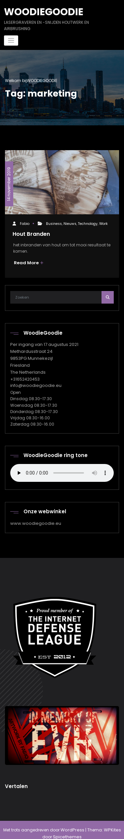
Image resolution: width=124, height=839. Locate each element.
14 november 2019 (8, 180)
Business (54, 222)
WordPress (68, 823)
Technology (87, 222)
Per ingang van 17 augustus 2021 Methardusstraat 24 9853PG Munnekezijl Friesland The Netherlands (43, 354)
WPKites (106, 823)
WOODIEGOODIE (41, 11)
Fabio (24, 222)
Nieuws (69, 222)
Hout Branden (31, 232)
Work (103, 222)
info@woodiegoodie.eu (33, 380)
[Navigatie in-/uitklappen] (11, 39)
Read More (27, 261)
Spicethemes (62, 830)
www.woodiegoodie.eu (33, 517)
